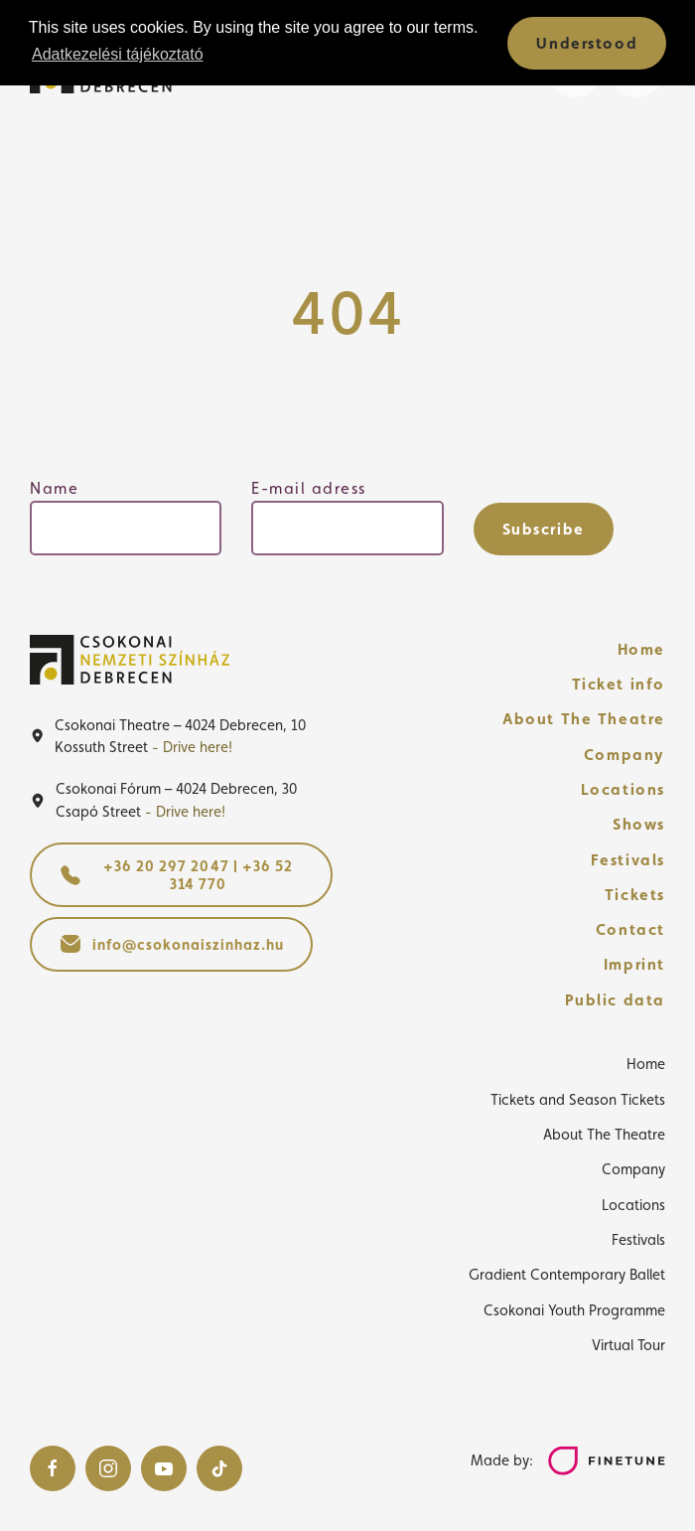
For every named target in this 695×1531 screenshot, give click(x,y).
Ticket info (618, 684)
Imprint (634, 964)
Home (641, 649)
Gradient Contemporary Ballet (567, 1274)
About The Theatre (583, 718)
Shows (639, 824)
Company (624, 754)
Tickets (635, 894)
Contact (630, 929)
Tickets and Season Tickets (577, 1099)
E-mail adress (308, 488)
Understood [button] (586, 43)
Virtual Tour (628, 1344)
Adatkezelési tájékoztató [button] (118, 54)
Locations (623, 789)
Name (54, 488)
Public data (615, 1000)
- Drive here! (192, 746)
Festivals (628, 859)
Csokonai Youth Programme (574, 1309)
